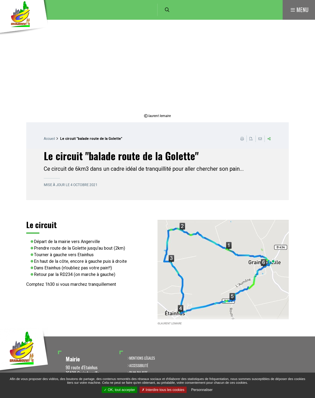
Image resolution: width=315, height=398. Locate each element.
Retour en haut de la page (305, 336)
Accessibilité (138, 366)
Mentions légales (142, 358)
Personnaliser (202, 390)
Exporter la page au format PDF (251, 138)
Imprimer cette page (242, 138)
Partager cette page (269, 138)
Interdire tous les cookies (163, 390)
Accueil (49, 139)
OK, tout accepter (119, 390)
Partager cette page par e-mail (260, 138)
